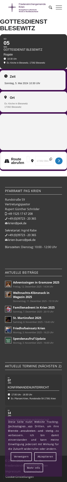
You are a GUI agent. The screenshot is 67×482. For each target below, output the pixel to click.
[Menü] (57, 7)
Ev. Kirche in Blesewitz (16, 103)
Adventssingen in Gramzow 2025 (36, 282)
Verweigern (21, 456)
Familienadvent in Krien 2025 (34, 307)
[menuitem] (48, 7)
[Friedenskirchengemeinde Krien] (28, 7)
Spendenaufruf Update (29, 339)
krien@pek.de (17, 223)
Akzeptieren (45, 456)
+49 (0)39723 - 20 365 (22, 219)
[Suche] (48, 7)
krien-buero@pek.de (22, 240)
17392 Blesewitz (12, 107)
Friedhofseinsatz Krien (29, 328)
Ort (12, 97)
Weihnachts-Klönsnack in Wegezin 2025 (31, 295)
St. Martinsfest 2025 (27, 318)
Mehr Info (33, 467)
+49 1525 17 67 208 (20, 214)
